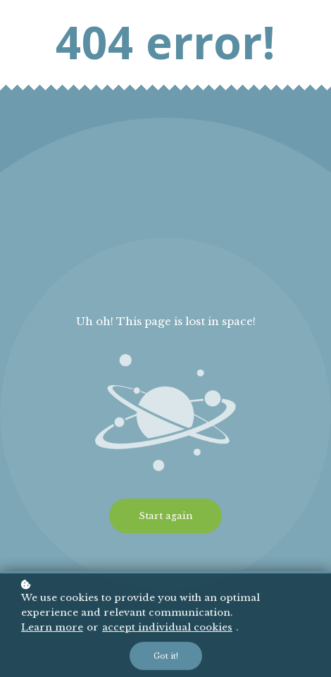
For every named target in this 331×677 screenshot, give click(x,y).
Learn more (52, 629)
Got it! (166, 657)
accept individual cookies (167, 629)
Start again (165, 516)
